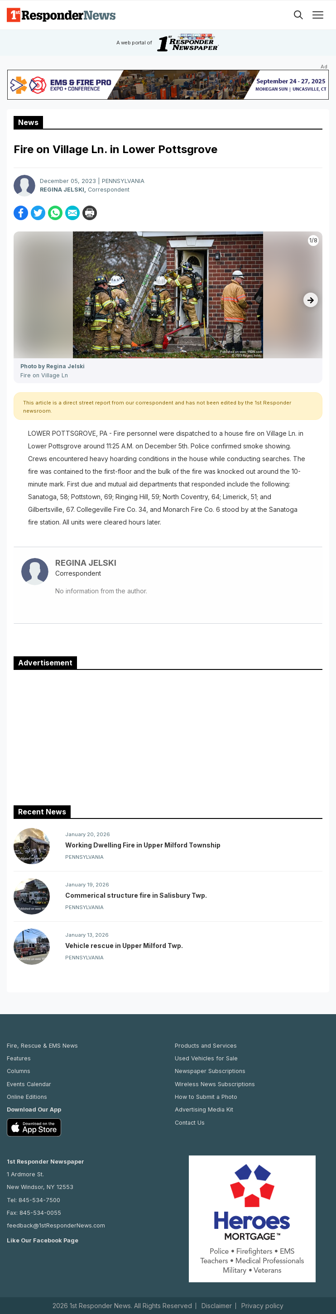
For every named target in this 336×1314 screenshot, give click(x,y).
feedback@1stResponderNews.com (56, 1225)
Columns (18, 1071)
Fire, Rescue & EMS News (42, 1045)
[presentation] (310, 300)
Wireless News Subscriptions (215, 1084)
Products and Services (206, 1045)
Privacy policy (262, 1306)
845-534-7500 (39, 1200)
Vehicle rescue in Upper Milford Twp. (124, 945)
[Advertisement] (168, 735)
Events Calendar (29, 1084)
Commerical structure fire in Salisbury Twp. (136, 895)
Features (19, 1058)
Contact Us (190, 1122)
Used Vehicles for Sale (206, 1058)
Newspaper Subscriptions (210, 1071)
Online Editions (27, 1096)
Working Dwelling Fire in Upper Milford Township (143, 845)
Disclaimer (217, 1306)
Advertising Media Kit (204, 1109)
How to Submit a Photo (206, 1096)
